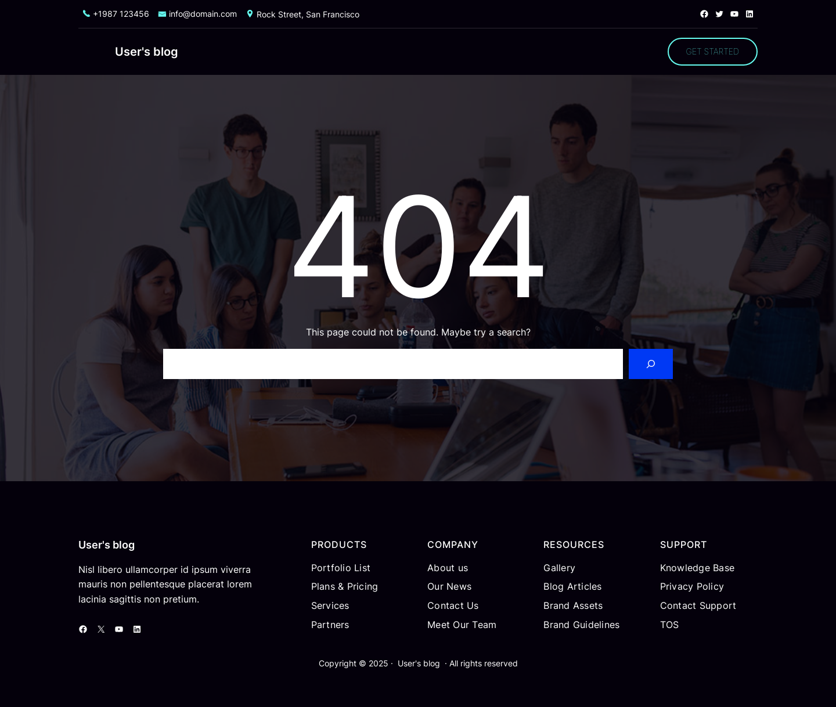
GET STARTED (712, 51)
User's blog (146, 52)
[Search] (651, 364)
